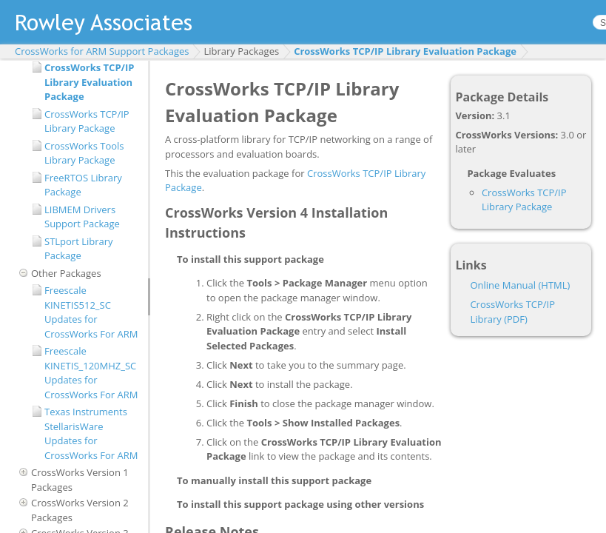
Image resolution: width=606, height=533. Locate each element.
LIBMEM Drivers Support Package (82, 217)
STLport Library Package (78, 249)
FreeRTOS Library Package (83, 185)
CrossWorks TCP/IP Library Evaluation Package (405, 51)
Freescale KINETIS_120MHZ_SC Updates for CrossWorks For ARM (91, 372)
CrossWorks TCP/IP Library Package (86, 121)
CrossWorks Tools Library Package (84, 153)
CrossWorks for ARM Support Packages (102, 51)
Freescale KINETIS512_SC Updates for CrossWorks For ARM (91, 312)
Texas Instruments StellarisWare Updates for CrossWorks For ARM (91, 433)
